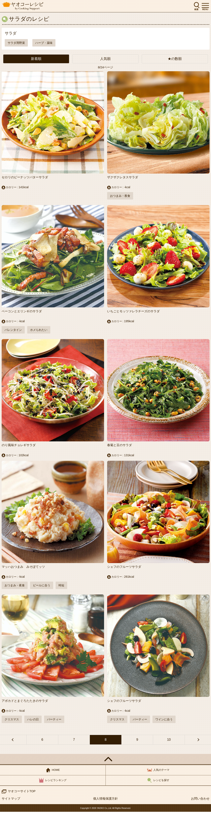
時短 (61, 586)
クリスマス (12, 720)
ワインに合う (164, 720)
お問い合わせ (200, 799)
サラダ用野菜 (16, 42)
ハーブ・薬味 (44, 42)
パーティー (54, 720)
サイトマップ (11, 799)
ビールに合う (41, 586)
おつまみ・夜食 (120, 196)
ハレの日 (33, 720)
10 (169, 741)
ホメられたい (38, 330)
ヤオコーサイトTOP (22, 792)
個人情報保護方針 (105, 799)
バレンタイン (13, 330)
